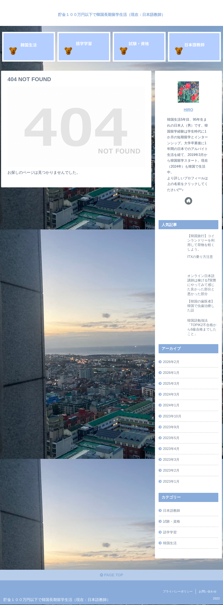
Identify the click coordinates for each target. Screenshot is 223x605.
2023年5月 (171, 438)
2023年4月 (171, 449)
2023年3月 (171, 459)
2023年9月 (171, 427)
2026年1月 (171, 373)
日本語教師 (171, 510)
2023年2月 (171, 470)
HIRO (188, 110)
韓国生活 (170, 543)
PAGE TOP (111, 575)
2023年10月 (172, 416)
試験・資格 (171, 521)
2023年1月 (171, 481)
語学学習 (170, 532)
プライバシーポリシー (178, 592)
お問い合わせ (208, 592)
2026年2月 (171, 362)
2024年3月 (171, 394)
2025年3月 (171, 383)
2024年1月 (171, 405)
